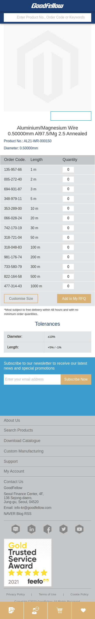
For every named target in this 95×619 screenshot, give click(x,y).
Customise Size (21, 298)
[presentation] (37, 394)
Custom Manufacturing (24, 451)
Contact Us (13, 481)
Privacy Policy (15, 594)
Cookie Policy (79, 594)
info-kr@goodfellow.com (32, 508)
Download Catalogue (22, 440)
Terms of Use (47, 594)
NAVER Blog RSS (18, 514)
